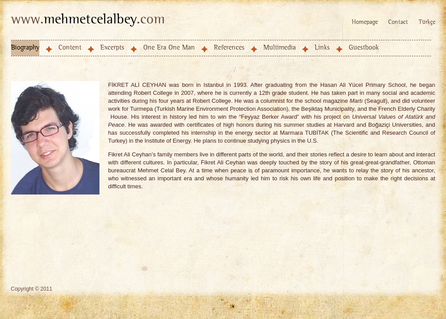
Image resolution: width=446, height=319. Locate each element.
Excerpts (112, 48)
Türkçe (427, 22)
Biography (25, 48)
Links (322, 48)
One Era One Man (169, 48)
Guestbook (364, 48)
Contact (398, 22)
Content (69, 48)
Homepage (365, 22)
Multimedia (279, 48)
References (229, 48)
